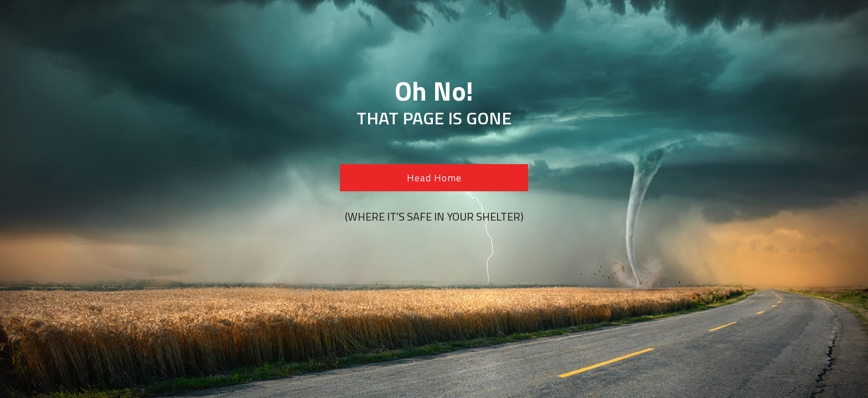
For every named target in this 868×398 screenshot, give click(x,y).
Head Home (434, 177)
